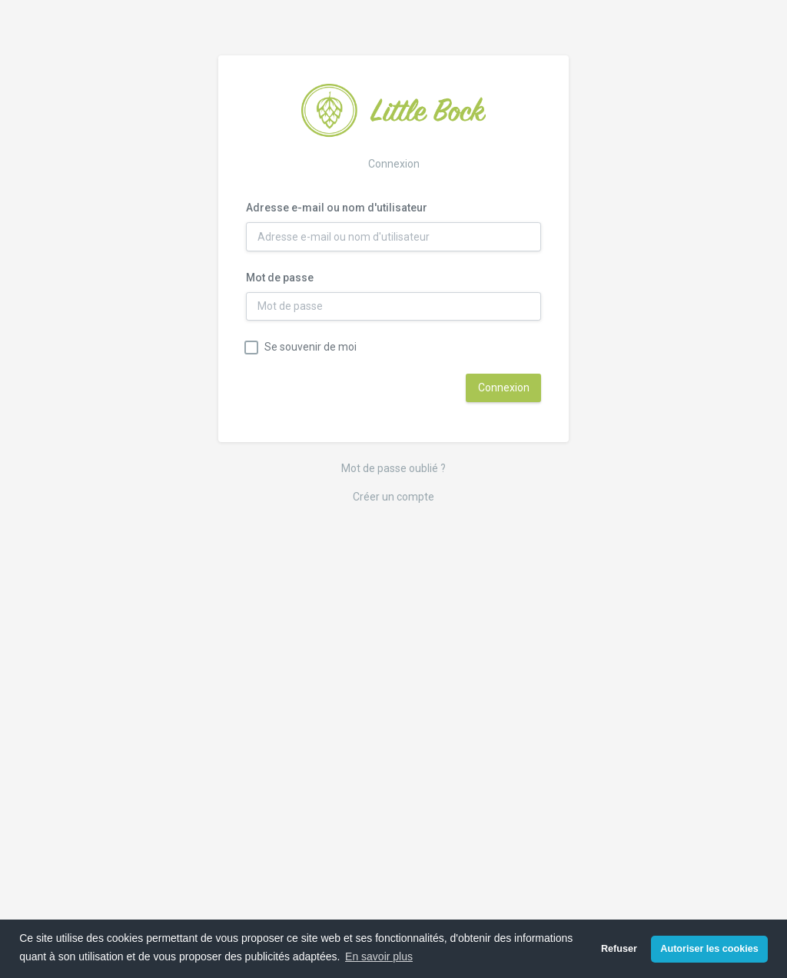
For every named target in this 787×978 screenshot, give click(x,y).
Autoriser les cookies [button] (709, 948)
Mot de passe (280, 277)
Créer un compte (393, 497)
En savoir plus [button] (379, 956)
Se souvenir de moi (310, 347)
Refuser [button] (619, 948)
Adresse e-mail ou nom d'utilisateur (336, 207)
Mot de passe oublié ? (393, 468)
